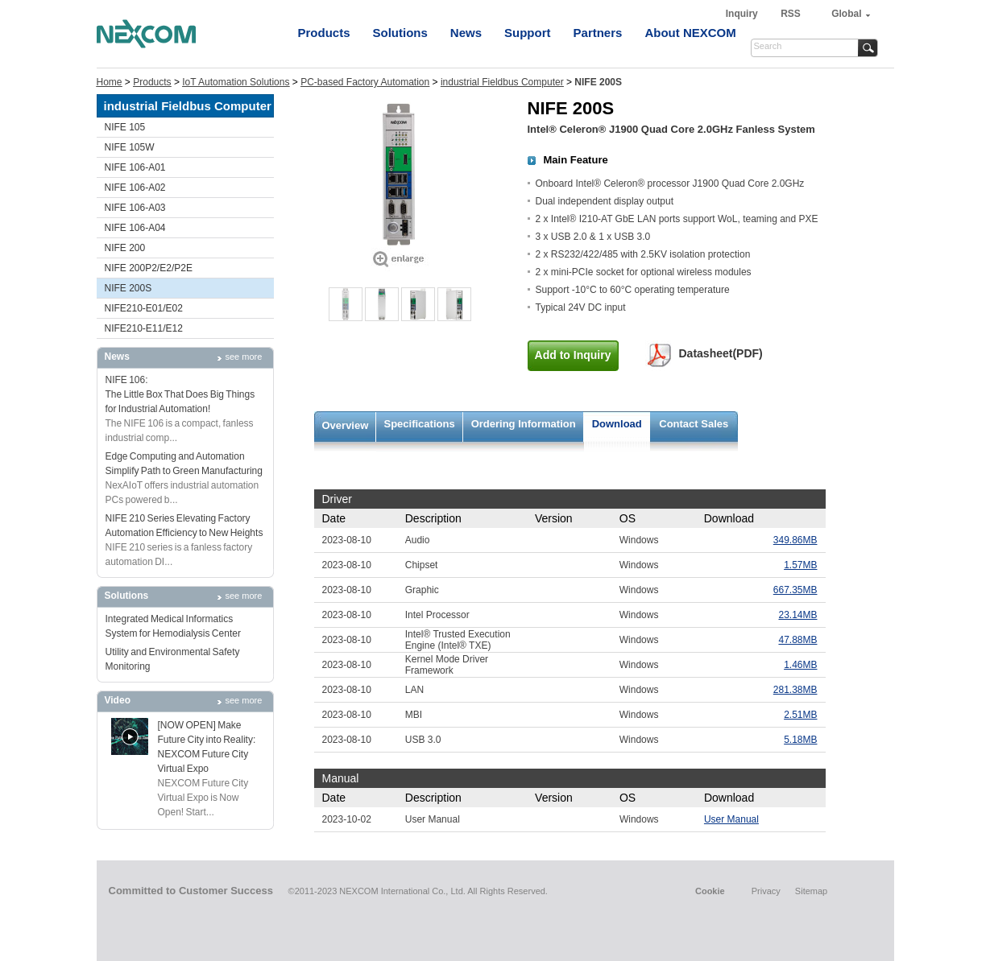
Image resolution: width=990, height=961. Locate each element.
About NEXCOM (689, 32)
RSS (791, 13)
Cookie (710, 891)
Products (324, 32)
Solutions (400, 32)
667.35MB (795, 590)
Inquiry (743, 13)
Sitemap (811, 891)
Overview (345, 425)
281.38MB (795, 689)
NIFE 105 (125, 127)
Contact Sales (693, 424)
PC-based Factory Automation (364, 82)
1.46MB (800, 664)
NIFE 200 (125, 248)
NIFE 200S (128, 288)
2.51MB (800, 714)
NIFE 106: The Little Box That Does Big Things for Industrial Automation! (180, 394)
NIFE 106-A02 (135, 187)
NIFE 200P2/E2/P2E (149, 268)
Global (846, 13)
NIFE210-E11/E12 (144, 328)
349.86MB (795, 540)
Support (527, 32)
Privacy (766, 891)
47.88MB (797, 639)
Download (617, 424)
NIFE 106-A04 (135, 227)
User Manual (731, 819)
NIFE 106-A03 (135, 207)
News (466, 32)
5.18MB (800, 739)
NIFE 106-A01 (135, 167)
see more (244, 356)
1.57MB (800, 565)
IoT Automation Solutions (235, 82)
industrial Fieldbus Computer (502, 82)
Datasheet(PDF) (721, 353)
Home (109, 82)
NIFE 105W (130, 147)
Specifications (419, 424)
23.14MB (797, 615)
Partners (598, 32)
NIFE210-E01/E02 (144, 308)
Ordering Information (523, 424)
